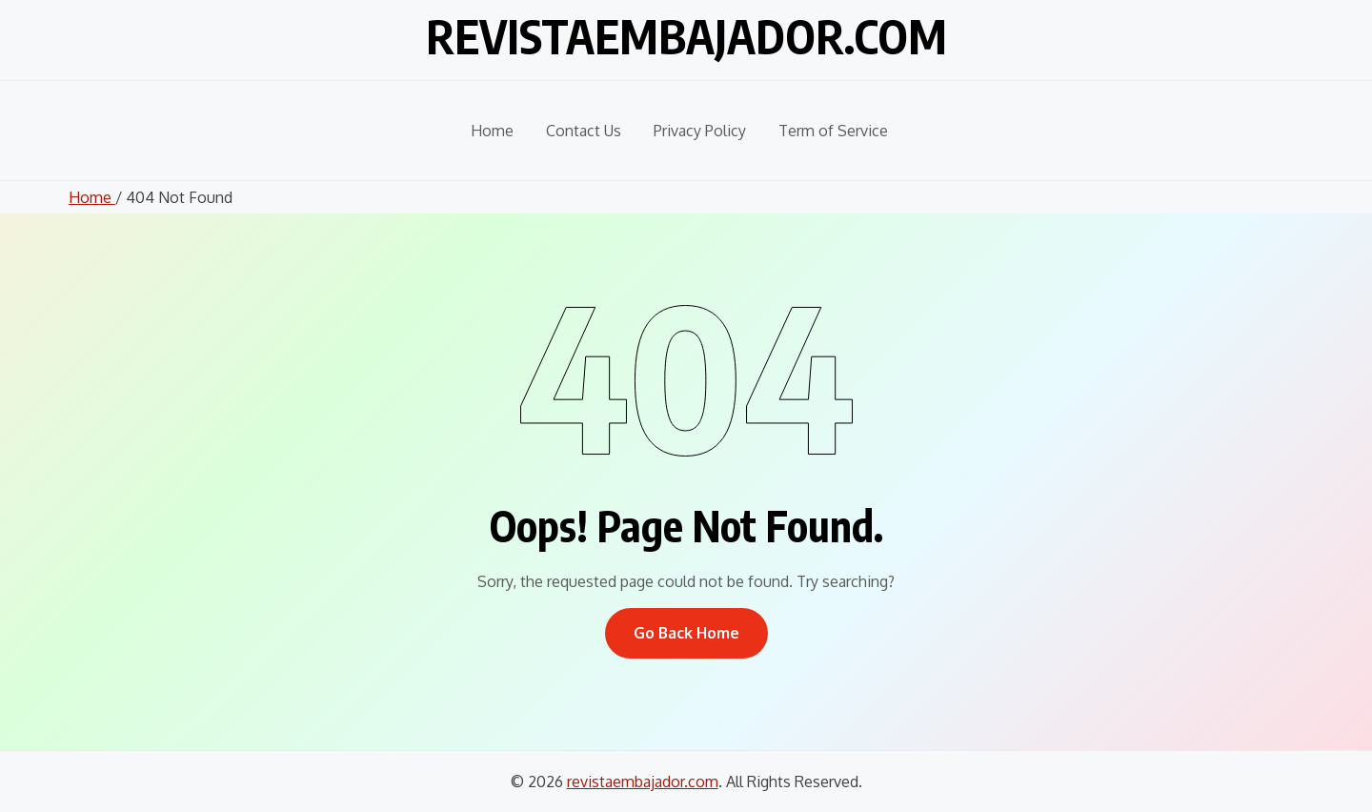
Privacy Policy (700, 130)
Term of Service (833, 130)
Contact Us (583, 130)
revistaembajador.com (686, 36)
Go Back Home (686, 632)
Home (492, 130)
